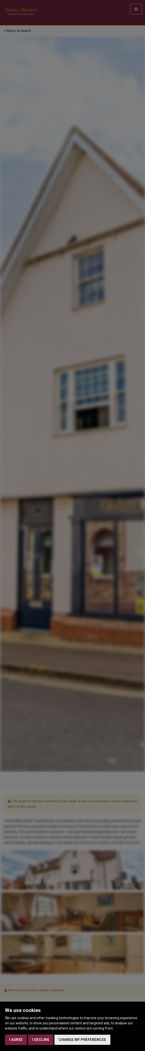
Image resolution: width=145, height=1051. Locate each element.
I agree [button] (16, 1040)
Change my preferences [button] (82, 1040)
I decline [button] (40, 1040)
